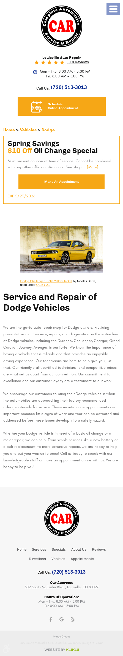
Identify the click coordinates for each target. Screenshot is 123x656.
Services (39, 550)
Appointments (82, 559)
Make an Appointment (61, 181)
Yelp (73, 619)
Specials (59, 550)
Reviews (99, 550)
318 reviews (78, 62)
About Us (78, 550)
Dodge (48, 130)
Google (62, 619)
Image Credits (61, 636)
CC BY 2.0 (43, 284)
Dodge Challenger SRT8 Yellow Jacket (46, 281)
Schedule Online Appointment (63, 106)
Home (9, 130)
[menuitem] (21, 550)
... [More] (89, 167)
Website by (61, 650)
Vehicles (28, 130)
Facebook (51, 619)
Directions (37, 559)
